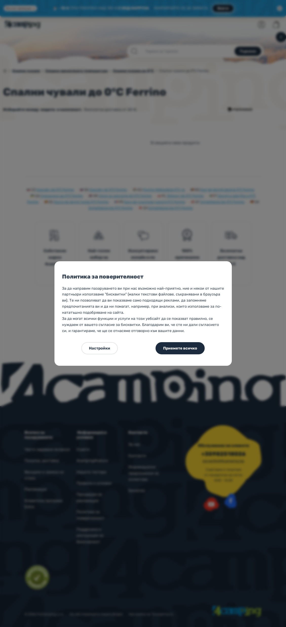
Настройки (99, 348)
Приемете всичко (180, 348)
